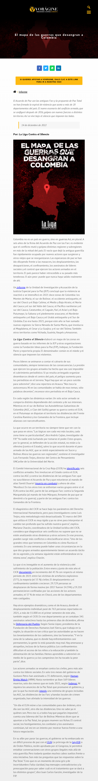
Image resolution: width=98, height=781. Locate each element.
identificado (73, 468)
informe (20, 287)
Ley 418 (76, 742)
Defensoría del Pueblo (28, 624)
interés (43, 691)
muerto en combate (46, 483)
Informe (23, 91)
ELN (49, 742)
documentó (25, 572)
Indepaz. (72, 683)
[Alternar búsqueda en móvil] (88, 7)
